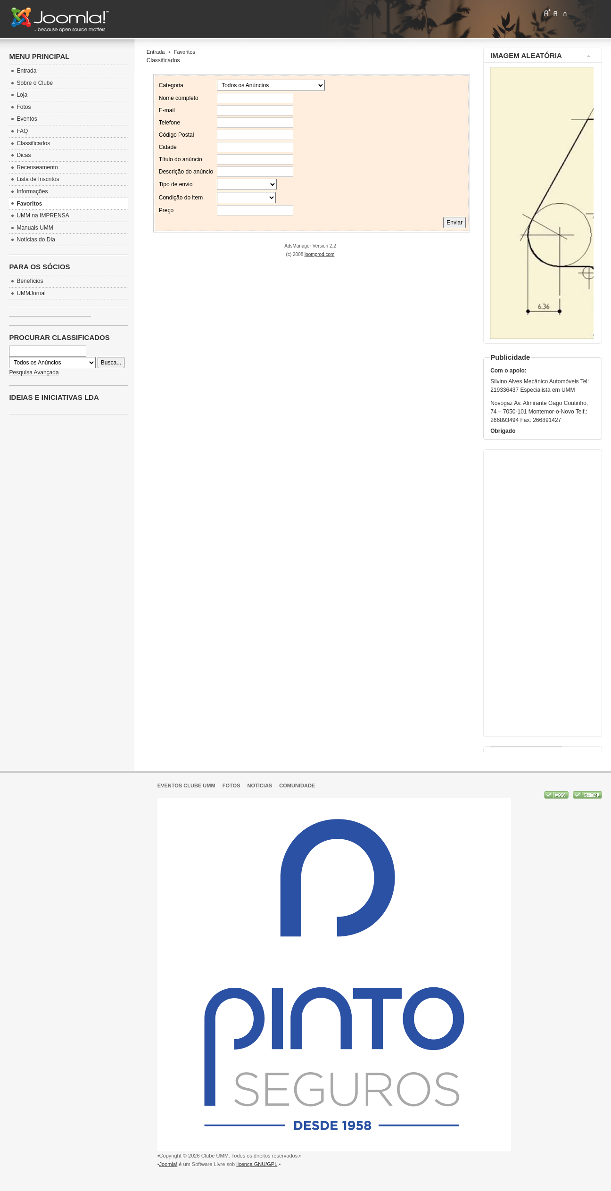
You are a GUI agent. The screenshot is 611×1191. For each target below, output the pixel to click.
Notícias (260, 785)
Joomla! (168, 1164)
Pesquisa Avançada (33, 372)
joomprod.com (319, 254)
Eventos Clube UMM (186, 785)
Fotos (231, 785)
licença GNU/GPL (256, 1164)
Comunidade (297, 785)
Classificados (163, 60)
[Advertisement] (541, 590)
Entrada (156, 52)
